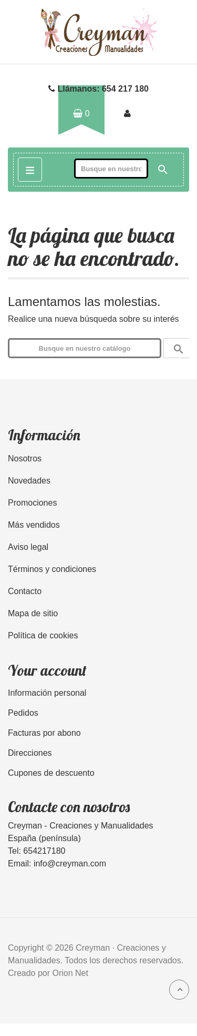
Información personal (47, 692)
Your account (47, 670)
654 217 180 (125, 88)
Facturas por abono (44, 732)
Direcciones (30, 752)
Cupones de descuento (51, 772)
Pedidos (23, 712)
